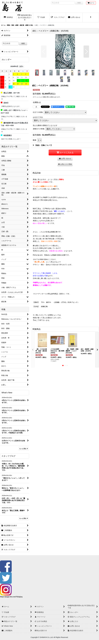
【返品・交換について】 (43, 145)
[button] (90, 17)
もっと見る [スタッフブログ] (23, 518)
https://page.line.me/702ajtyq (11, 597)
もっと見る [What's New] (23, 448)
